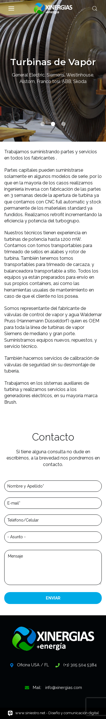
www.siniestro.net (30, 713)
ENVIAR (53, 598)
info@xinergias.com (63, 687)
